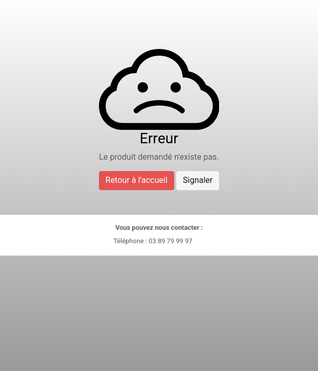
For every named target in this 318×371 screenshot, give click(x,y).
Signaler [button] (198, 180)
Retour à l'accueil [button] (137, 180)
